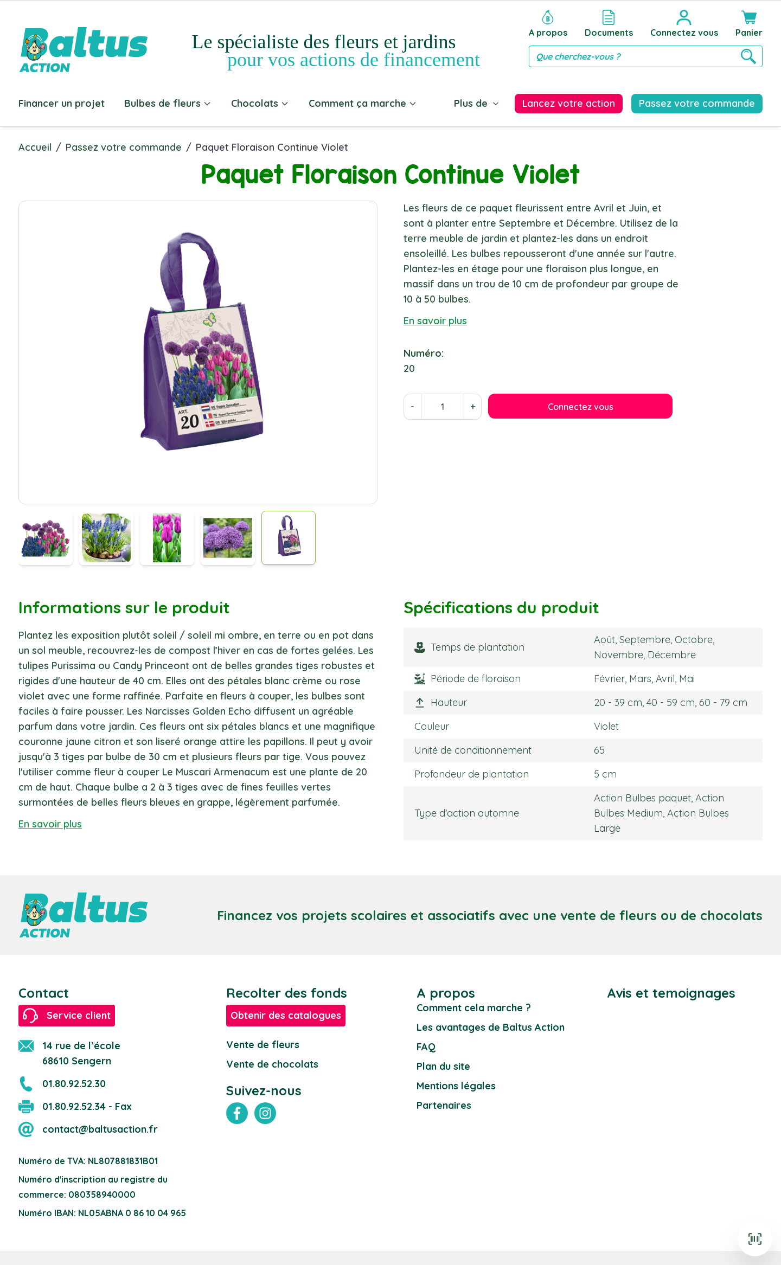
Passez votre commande (124, 145)
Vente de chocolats (272, 1062)
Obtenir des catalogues (286, 1013)
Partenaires (444, 1103)
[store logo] (83, 38)
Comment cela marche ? (474, 1005)
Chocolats (260, 103)
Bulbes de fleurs (168, 103)
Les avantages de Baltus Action (491, 1025)
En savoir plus (435, 318)
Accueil (35, 145)
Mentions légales (456, 1083)
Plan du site (443, 1064)
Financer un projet (61, 103)
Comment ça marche (363, 103)
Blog (448, 103)
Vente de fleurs (262, 1042)
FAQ (426, 1044)
